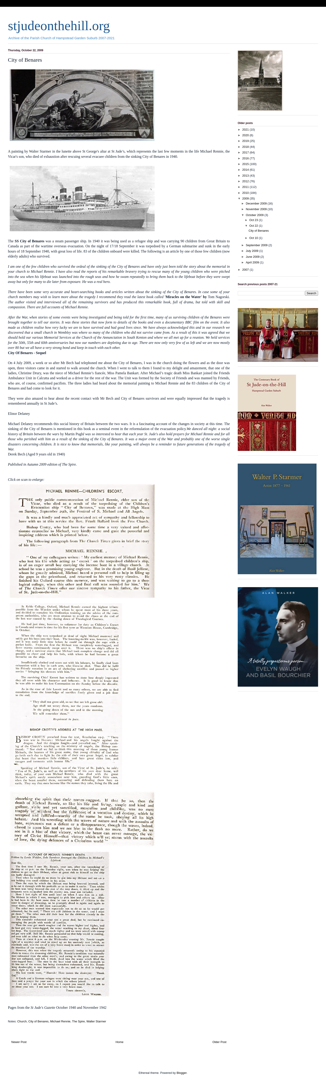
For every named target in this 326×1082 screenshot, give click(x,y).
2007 (246, 269)
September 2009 (257, 245)
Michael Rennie (60, 1021)
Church (22, 1021)
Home (120, 1042)
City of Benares (38, 1021)
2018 (246, 146)
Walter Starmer (96, 1021)
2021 (246, 129)
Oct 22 (254, 225)
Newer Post (18, 1042)
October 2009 (255, 215)
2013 (246, 175)
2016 (246, 158)
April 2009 (253, 262)
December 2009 (257, 203)
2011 (246, 187)
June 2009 (253, 256)
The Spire (78, 1021)
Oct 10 (254, 238)
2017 (246, 152)
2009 (246, 198)
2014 (246, 169)
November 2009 (257, 209)
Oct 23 (254, 220)
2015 (246, 164)
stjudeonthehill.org (59, 25)
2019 (246, 141)
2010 (246, 193)
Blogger (182, 1073)
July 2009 (252, 251)
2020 (246, 135)
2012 (246, 181)
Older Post (219, 1042)
